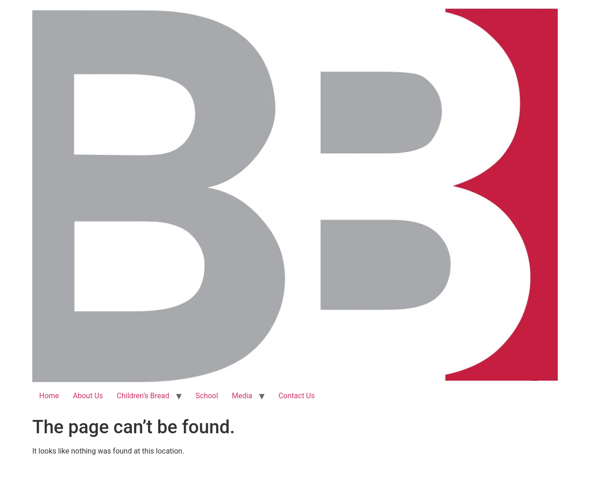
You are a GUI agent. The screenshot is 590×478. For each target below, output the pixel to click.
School (206, 395)
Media (242, 395)
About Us (88, 395)
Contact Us (296, 395)
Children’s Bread (143, 395)
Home (49, 395)
